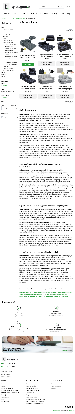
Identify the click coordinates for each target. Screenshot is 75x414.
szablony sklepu (56, 410)
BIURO (3, 72)
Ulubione (53, 388)
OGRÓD (3, 75)
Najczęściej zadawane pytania (35, 403)
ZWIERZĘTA (4, 81)
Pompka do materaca (11, 62)
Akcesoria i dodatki (8, 70)
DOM (12, 18)
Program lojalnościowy (32, 395)
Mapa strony (5, 401)
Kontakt (3, 386)
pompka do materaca (45, 296)
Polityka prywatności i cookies (9, 390)
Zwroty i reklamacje (32, 388)
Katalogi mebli (5, 397)
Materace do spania (9, 40)
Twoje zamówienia (56, 384)
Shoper (70, 410)
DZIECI (3, 77)
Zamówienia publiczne (32, 390)
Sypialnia (5, 36)
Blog (2, 399)
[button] (62, 6)
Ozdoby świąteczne (8, 68)
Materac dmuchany (20, 18)
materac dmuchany (26, 292)
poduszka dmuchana (60, 296)
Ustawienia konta (56, 386)
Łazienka (5, 32)
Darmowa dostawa (31, 384)
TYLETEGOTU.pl (5, 18)
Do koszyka (28, 64)
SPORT (3, 79)
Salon (4, 38)
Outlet (3, 83)
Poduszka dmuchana (11, 64)
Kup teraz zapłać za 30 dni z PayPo (36, 399)
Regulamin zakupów (7, 388)
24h (5, 117)
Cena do (13, 105)
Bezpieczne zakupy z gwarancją (35, 401)
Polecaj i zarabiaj (6, 395)
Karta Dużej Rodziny (32, 397)
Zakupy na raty (30, 392)
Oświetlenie (6, 66)
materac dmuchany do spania (40, 294)
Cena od (3, 105)
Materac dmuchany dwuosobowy (10, 45)
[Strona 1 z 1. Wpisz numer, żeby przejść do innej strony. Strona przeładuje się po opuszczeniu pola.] (70, 30)
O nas (3, 384)
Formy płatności (31, 386)
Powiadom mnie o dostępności (46, 63)
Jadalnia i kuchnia (8, 30)
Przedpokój (6, 34)
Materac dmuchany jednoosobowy (10, 49)
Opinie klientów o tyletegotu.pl (10, 392)
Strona (67, 30)
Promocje (4, 85)
